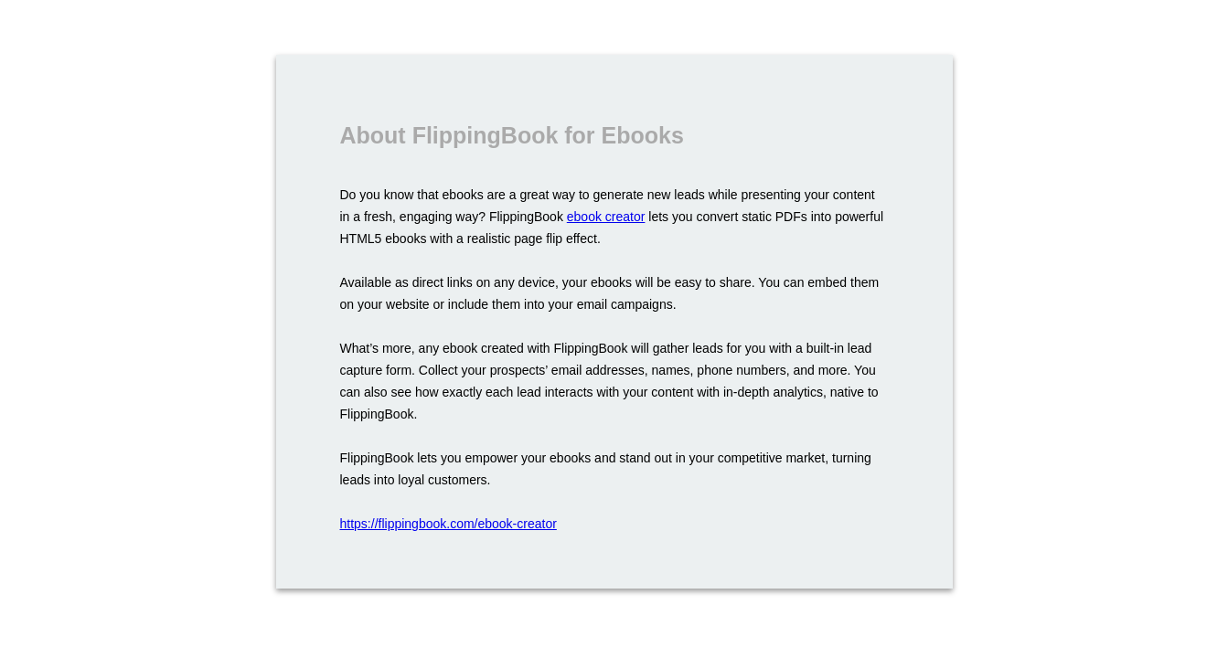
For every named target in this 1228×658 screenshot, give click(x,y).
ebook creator (606, 216)
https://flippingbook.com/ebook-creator (448, 523)
